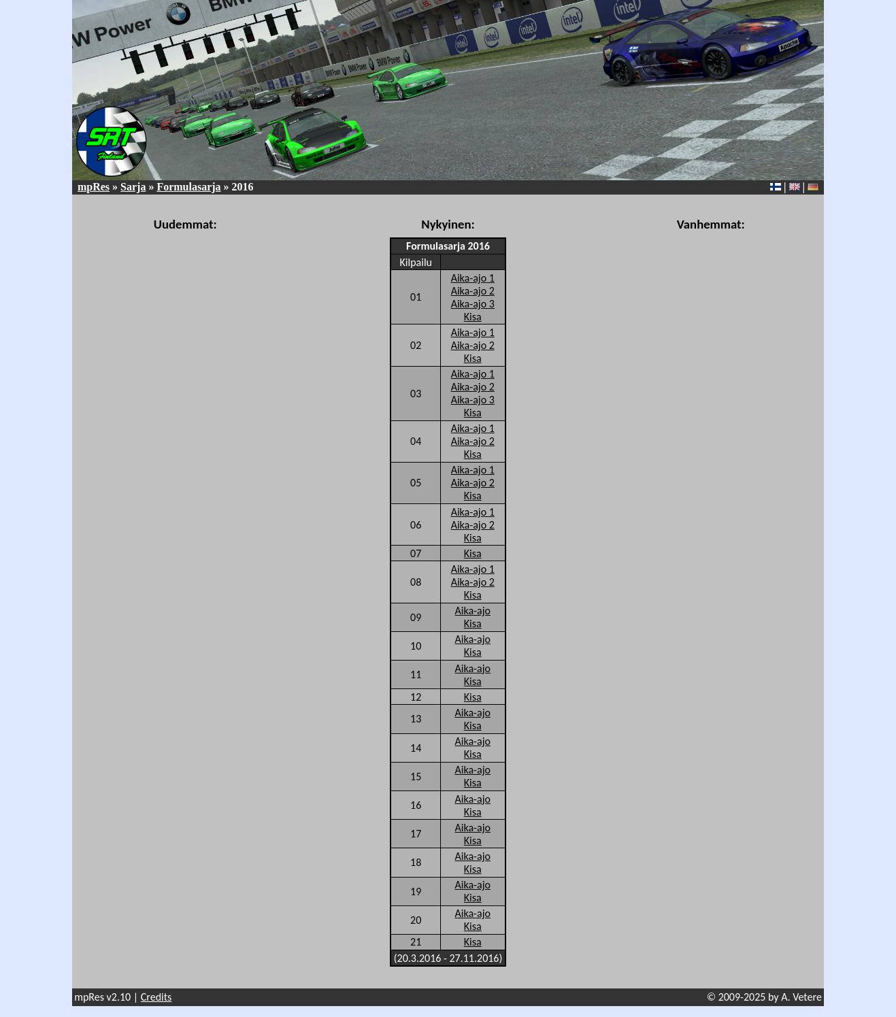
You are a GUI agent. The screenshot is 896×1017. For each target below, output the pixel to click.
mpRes (94, 187)
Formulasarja (188, 187)
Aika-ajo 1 (473, 277)
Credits (156, 996)
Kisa (473, 316)
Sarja (133, 187)
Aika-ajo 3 (473, 303)
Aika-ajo (473, 610)
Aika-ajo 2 (473, 290)
